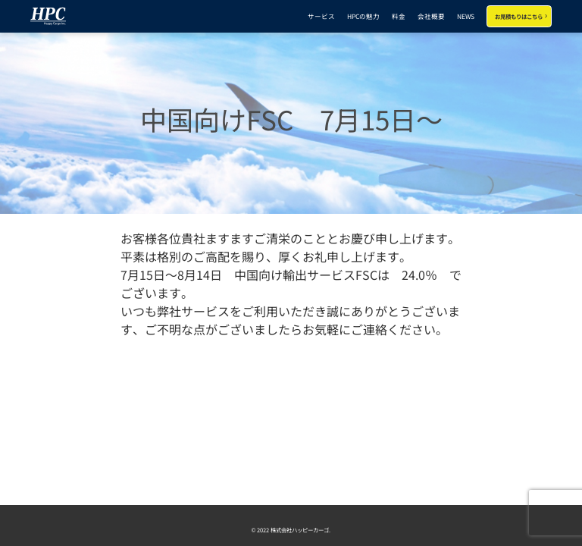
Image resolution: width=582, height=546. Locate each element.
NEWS (465, 15)
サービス (321, 15)
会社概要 (431, 15)
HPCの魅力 (363, 15)
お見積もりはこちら (519, 16)
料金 (398, 15)
